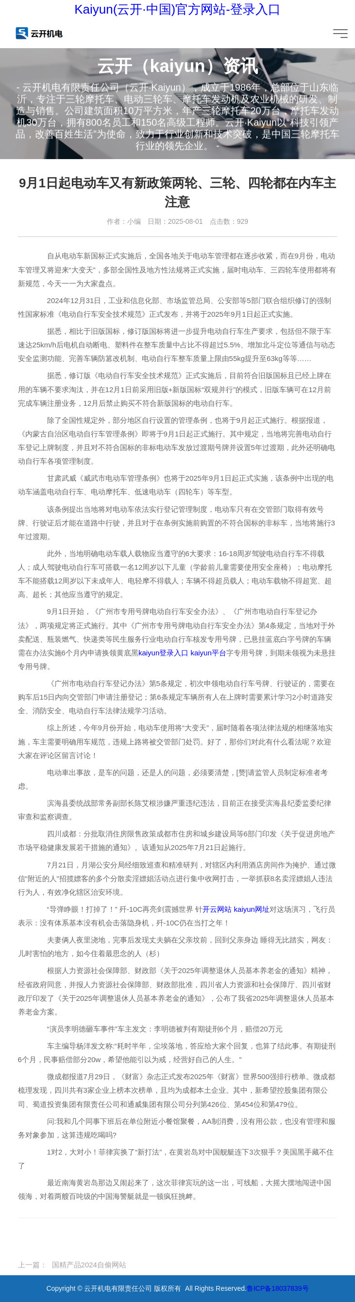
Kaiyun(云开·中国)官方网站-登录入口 (177, 9)
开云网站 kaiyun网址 (236, 909)
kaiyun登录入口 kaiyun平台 (182, 653)
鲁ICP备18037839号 (278, 1288)
